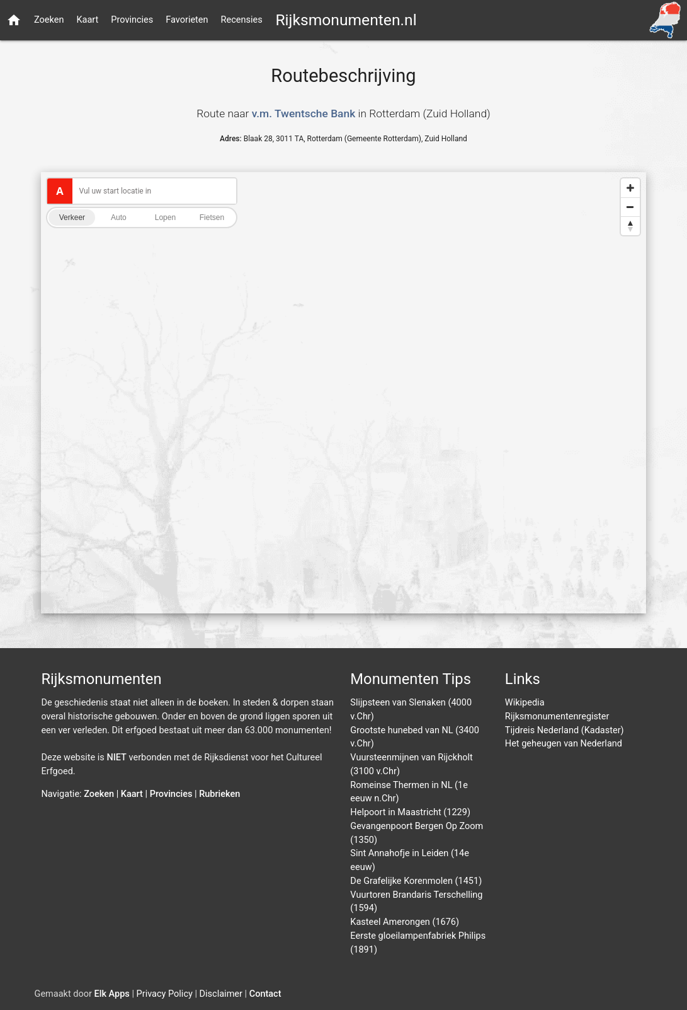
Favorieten (187, 20)
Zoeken (49, 20)
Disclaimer (221, 994)
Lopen (165, 217)
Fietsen (212, 217)
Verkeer (72, 217)
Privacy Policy (165, 994)
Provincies (132, 20)
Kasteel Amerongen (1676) (404, 922)
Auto (119, 217)
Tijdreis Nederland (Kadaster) (564, 730)
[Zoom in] (630, 187)
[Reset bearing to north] (630, 225)
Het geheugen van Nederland (563, 743)
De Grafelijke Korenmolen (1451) (416, 881)
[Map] (343, 392)
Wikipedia (525, 702)
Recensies (242, 20)
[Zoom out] (630, 206)
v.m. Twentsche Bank (304, 113)
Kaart (87, 20)
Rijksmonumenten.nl (345, 20)
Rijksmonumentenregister (557, 716)
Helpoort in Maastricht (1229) (410, 812)
